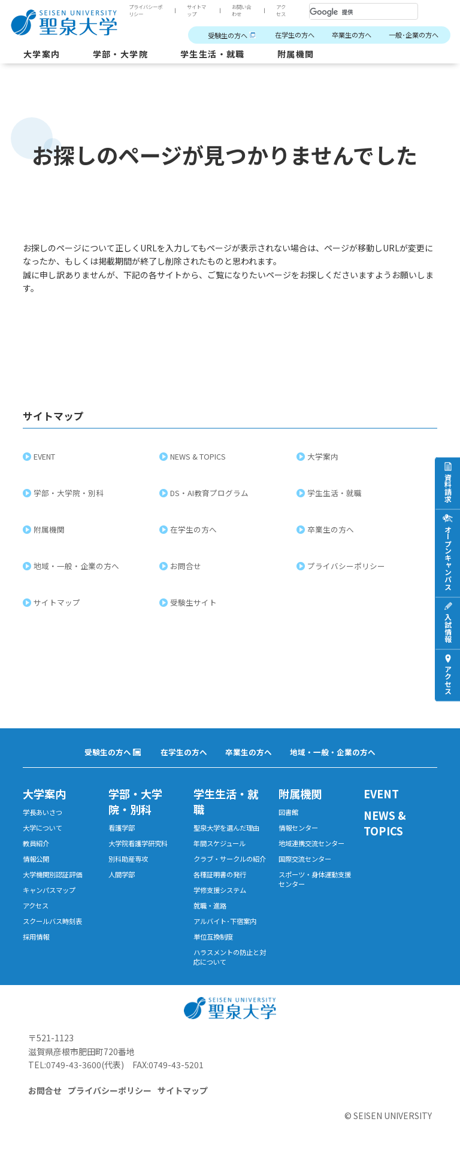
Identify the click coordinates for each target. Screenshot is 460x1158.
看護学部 (121, 827)
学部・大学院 (120, 54)
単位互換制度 (213, 936)
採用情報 (36, 936)
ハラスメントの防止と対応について (229, 956)
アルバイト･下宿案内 (224, 921)
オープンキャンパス (448, 557)
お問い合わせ (241, 10)
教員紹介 (36, 843)
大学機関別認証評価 (52, 874)
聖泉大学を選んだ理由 (226, 827)
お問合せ (187, 566)
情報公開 (36, 859)
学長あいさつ (42, 812)
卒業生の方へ (351, 34)
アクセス (281, 10)
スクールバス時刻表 (52, 921)
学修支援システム (219, 890)
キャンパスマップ (49, 890)
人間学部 (121, 874)
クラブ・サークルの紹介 (229, 859)
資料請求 (448, 487)
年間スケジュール (219, 843)
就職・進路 (209, 905)
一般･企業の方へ (413, 34)
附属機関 (295, 54)
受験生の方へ (227, 35)
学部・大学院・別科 (70, 493)
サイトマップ (196, 10)
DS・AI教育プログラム (211, 493)
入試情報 (448, 627)
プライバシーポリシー (145, 10)
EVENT (46, 456)
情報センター (298, 827)
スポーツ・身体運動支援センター (315, 879)
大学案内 (41, 54)
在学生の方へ (294, 34)
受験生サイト (195, 602)
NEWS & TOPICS (200, 456)
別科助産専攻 (128, 859)
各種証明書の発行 (219, 874)
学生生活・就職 (212, 54)
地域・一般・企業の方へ (78, 566)
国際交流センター (305, 859)
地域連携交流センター (311, 843)
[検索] (349, 12)
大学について (42, 827)
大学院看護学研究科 (138, 843)
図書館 (288, 812)
